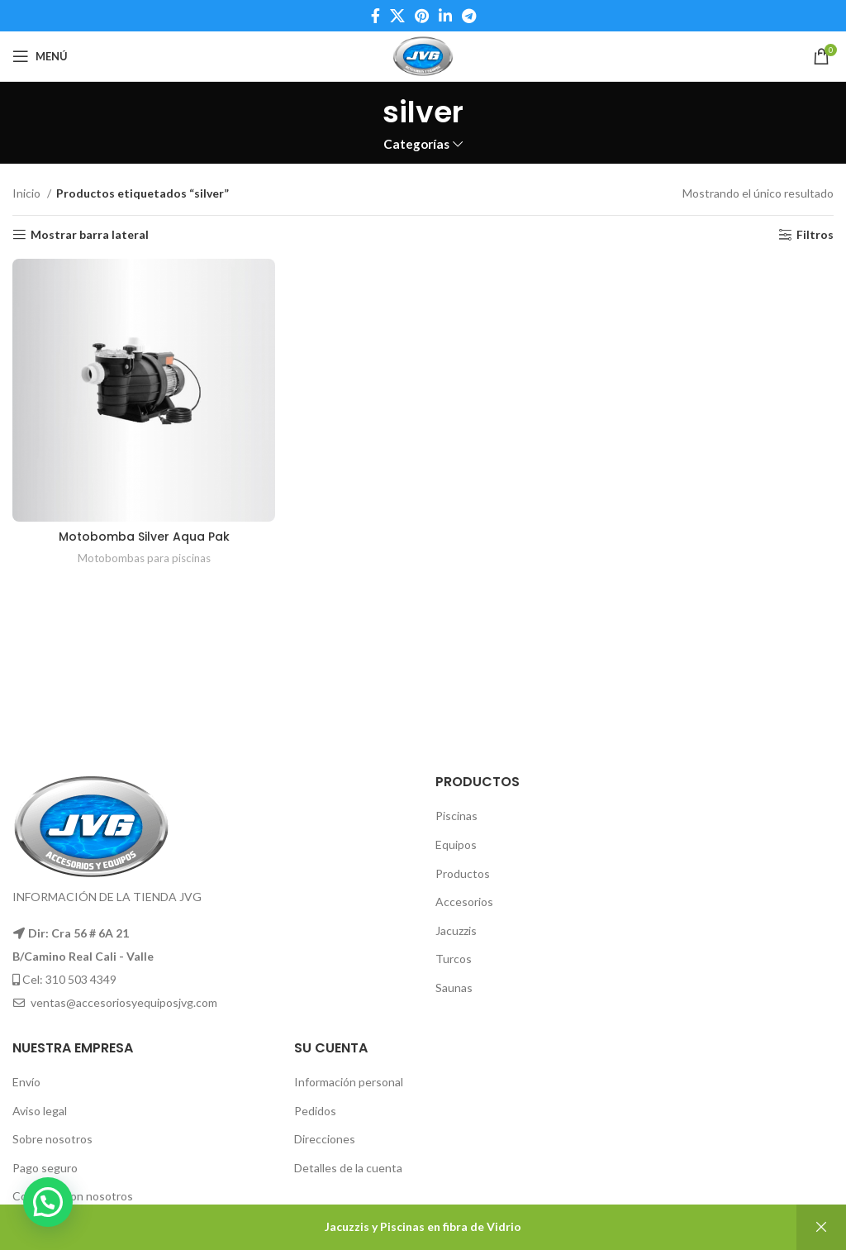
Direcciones (324, 1139)
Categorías (416, 144)
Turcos (453, 959)
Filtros (815, 234)
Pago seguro (45, 1168)
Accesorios (464, 902)
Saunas (454, 987)
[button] (48, 1202)
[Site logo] (422, 55)
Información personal (348, 1082)
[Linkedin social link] (445, 15)
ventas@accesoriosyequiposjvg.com (124, 1002)
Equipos (456, 844)
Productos (462, 873)
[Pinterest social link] (422, 15)
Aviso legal (39, 1111)
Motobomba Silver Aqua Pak (144, 536)
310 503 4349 (80, 979)
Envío (26, 1082)
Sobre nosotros (52, 1139)
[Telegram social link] (469, 15)
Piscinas (456, 816)
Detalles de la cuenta (348, 1168)
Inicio (27, 193)
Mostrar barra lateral (90, 234)
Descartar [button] (821, 1227)
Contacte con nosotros (72, 1196)
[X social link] (397, 15)
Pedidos (315, 1111)
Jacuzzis (456, 930)
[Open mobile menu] (40, 56)
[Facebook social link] (375, 15)
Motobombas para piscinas (144, 558)
